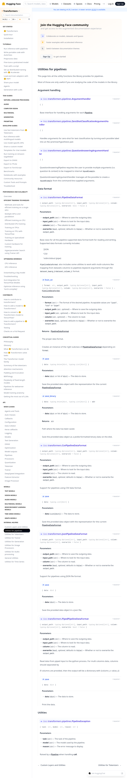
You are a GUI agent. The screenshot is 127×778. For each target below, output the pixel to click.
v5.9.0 (94, 9)
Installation (8, 38)
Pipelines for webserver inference (14, 387)
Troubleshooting (11, 276)
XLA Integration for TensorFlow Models (12, 281)
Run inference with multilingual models (12, 137)
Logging (8, 433)
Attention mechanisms (13, 369)
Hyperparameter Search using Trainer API (15, 251)
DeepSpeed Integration (14, 473)
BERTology (8, 376)
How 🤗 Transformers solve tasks (15, 354)
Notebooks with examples (15, 175)
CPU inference (11, 263)
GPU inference (11, 267)
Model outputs (11, 451)
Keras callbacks (11, 429)
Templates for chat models (15, 150)
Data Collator (10, 426)
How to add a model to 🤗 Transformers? (15, 307)
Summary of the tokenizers (15, 365)
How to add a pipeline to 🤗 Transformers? (15, 322)
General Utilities (11, 558)
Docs (88, 4)
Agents (7, 86)
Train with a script (11, 66)
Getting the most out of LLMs (16, 396)
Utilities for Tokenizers (14, 534)
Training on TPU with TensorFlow (13, 232)
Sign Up (120, 4)
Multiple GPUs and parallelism (12, 215)
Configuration (10, 422)
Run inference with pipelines (16, 48)
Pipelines (8, 455)
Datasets (66, 4)
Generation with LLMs (13, 89)
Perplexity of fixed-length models (14, 381)
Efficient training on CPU (15, 220)
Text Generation (11, 440)
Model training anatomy (14, 393)
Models (53, 4)
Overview (8, 196)
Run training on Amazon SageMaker (14, 155)
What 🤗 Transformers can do (16, 349)
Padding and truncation (14, 373)
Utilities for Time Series (14, 561)
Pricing (97, 4)
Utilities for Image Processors (12, 546)
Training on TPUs (12, 227)
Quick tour (8, 34)
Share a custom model (13, 146)
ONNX (7, 444)
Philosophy (8, 341)
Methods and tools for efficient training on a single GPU (16, 207)
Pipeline (88, 112)
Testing (7, 327)
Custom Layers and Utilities (16, 527)
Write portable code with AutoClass (14, 53)
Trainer (8, 470)
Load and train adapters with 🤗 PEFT (16, 77)
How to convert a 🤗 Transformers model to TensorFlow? (13, 315)
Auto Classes (10, 415)
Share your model (11, 82)
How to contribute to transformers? (12, 300)
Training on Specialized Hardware (14, 239)
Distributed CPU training (15, 224)
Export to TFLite (10, 164)
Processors (9, 459)
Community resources (13, 178)
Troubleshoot (9, 186)
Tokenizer (9, 466)
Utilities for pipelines (13, 530)
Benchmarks (9, 171)
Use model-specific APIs (14, 143)
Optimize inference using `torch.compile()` (14, 287)
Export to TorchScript (12, 167)
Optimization (10, 448)
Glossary (7, 345)
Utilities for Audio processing (12, 553)
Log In (111, 4)
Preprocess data (10, 58)
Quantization (10, 462)
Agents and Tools (12, 411)
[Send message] (122, 773)
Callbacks (9, 418)
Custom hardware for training (14, 245)
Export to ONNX (10, 160)
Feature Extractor (12, 477)
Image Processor (12, 481)
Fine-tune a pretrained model (16, 62)
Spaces (78, 4)
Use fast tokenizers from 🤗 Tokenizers (15, 131)
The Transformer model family (14, 360)
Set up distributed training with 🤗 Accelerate (15, 71)
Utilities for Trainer (12, 538)
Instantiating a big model (14, 272)
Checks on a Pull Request (14, 331)
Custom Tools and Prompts (15, 182)
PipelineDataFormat (51, 291)
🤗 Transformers (11, 31)
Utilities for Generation (14, 541)
